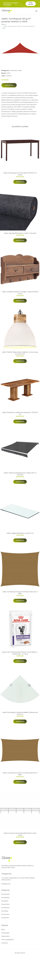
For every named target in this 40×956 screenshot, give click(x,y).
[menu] (36, 11)
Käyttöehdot (5, 936)
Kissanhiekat (5, 897)
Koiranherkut (5, 907)
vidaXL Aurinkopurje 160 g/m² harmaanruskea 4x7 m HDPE (20, 774)
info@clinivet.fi (6, 884)
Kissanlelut (4, 901)
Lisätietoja (9, 85)
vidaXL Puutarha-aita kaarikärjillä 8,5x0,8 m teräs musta (20, 834)
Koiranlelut (4, 911)
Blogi (3, 929)
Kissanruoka (5, 904)
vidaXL (20, 70)
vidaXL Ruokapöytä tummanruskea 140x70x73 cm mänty (20, 174)
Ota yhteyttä (5, 933)
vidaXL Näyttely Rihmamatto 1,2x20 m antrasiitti (20, 233)
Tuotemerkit (13, 70)
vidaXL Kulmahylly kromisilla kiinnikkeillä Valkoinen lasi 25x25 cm (20, 713)
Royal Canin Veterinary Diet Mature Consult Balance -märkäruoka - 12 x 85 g (20, 653)
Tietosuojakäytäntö (7, 939)
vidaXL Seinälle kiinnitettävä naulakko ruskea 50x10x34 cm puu (20, 293)
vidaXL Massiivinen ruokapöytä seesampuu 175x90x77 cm (20, 413)
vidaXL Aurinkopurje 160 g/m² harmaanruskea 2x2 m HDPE (20, 593)
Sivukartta (4, 943)
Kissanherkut (5, 894)
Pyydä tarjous (30, 3)
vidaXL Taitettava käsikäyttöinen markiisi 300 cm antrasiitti (20, 474)
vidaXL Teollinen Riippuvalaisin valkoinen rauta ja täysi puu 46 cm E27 (20, 353)
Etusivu (3, 24)
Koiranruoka (5, 914)
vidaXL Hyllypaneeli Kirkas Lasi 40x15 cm (20, 533)
